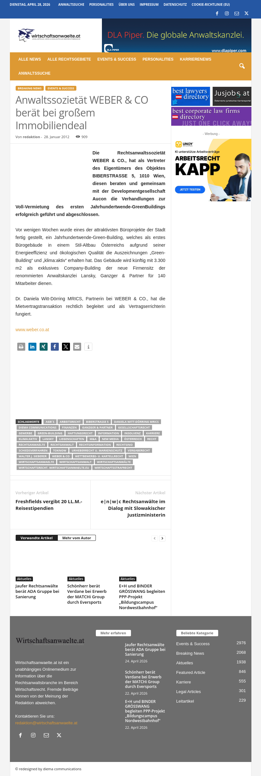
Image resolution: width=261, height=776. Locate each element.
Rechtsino (124, 445)
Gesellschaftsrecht (134, 427)
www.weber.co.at (32, 329)
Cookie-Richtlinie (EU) (211, 4)
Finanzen (69, 427)
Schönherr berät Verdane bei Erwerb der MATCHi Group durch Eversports (87, 594)
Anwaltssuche (71, 4)
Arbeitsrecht (70, 422)
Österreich (133, 439)
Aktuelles (24, 579)
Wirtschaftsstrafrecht (113, 468)
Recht (152, 439)
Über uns (126, 4)
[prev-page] (154, 538)
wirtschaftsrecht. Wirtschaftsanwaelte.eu (54, 468)
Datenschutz (175, 4)
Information (108, 433)
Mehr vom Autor (76, 537)
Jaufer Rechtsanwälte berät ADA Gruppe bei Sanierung (37, 591)
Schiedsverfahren (33, 450)
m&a (92, 439)
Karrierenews (195, 59)
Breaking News (30, 88)
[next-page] (162, 538)
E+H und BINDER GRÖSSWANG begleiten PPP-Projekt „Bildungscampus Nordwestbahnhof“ (142, 596)
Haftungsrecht (80, 433)
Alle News (30, 59)
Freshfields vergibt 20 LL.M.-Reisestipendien (49, 504)
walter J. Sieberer (33, 456)
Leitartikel (185, 701)
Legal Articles (188, 691)
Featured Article (190, 672)
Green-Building (50, 433)
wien (132, 456)
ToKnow (59, 450)
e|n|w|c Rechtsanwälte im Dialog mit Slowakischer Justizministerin (133, 508)
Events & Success (116, 59)
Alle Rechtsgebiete (69, 59)
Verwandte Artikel (37, 537)
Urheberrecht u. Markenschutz (97, 450)
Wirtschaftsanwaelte (36, 462)
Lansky (48, 439)
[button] (242, 66)
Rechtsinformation (95, 445)
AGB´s (50, 422)
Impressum (149, 4)
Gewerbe (25, 433)
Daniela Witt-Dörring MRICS (136, 422)
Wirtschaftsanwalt (75, 462)
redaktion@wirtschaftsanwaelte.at (46, 722)
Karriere (153, 433)
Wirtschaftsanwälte (114, 462)
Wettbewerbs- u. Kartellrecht (99, 456)
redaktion (31, 136)
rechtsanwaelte (32, 445)
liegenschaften (71, 439)
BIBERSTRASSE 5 (97, 422)
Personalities (101, 4)
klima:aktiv (28, 439)
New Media (110, 439)
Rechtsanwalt (62, 445)
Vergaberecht (139, 450)
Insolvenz (132, 433)
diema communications (38, 427)
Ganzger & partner (97, 427)
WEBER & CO (61, 456)
